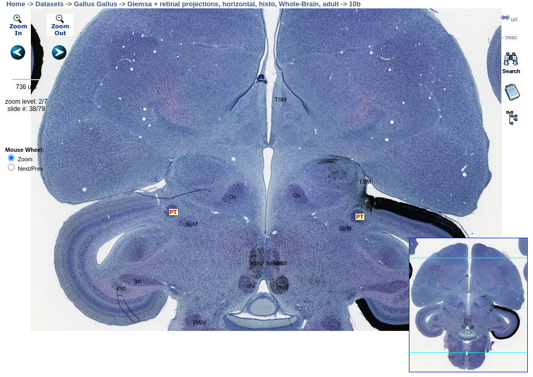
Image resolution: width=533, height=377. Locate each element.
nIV (250, 286)
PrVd (199, 322)
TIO (367, 204)
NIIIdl (257, 263)
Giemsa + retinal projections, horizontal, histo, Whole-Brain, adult (233, 4)
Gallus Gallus (95, 4)
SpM (191, 224)
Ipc (138, 281)
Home (15, 4)
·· (509, 37)
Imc (121, 288)
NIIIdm (274, 263)
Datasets (50, 4)
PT (173, 212)
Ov (232, 197)
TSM (280, 99)
